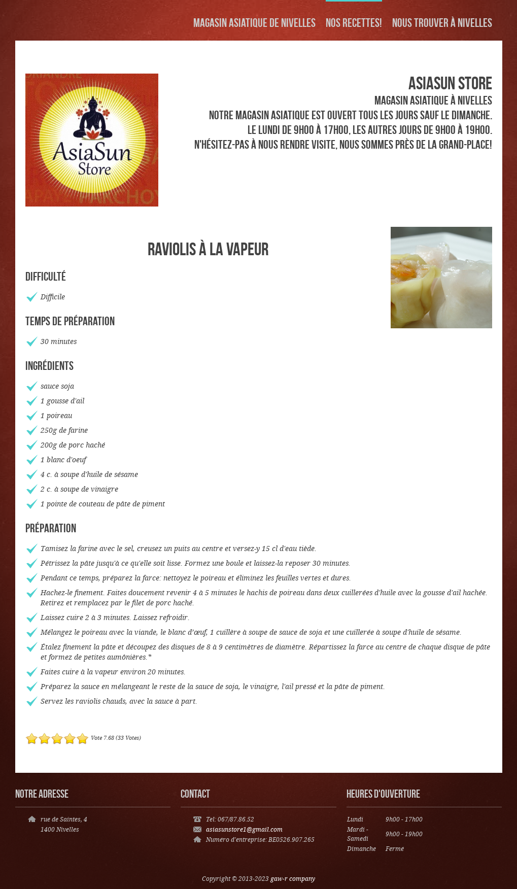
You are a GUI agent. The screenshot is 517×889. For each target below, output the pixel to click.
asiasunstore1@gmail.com (244, 830)
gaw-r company (292, 879)
